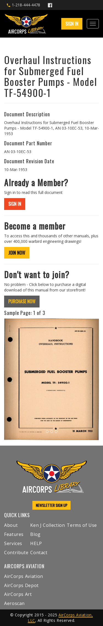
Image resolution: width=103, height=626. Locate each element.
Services (13, 543)
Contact (38, 552)
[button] (11, 379)
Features (14, 534)
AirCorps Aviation (23, 576)
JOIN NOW (16, 252)
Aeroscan (14, 603)
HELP (36, 543)
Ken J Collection (47, 525)
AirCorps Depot (21, 585)
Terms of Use (82, 525)
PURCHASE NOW (21, 301)
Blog (35, 534)
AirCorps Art (18, 594)
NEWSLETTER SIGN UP (51, 505)
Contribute (16, 552)
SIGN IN (71, 23)
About (11, 525)
